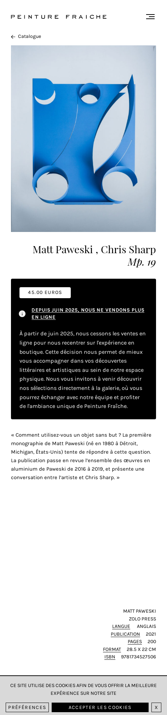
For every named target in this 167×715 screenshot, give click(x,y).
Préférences (27, 707)
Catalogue (26, 36)
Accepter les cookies (100, 707)
